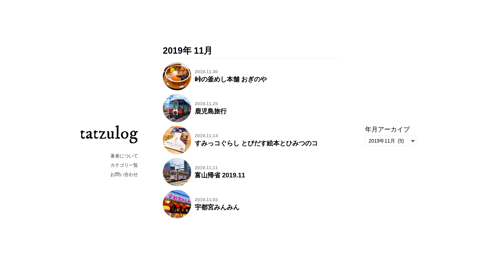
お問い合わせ (124, 174)
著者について (124, 156)
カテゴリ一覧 (124, 165)
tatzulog (109, 133)
